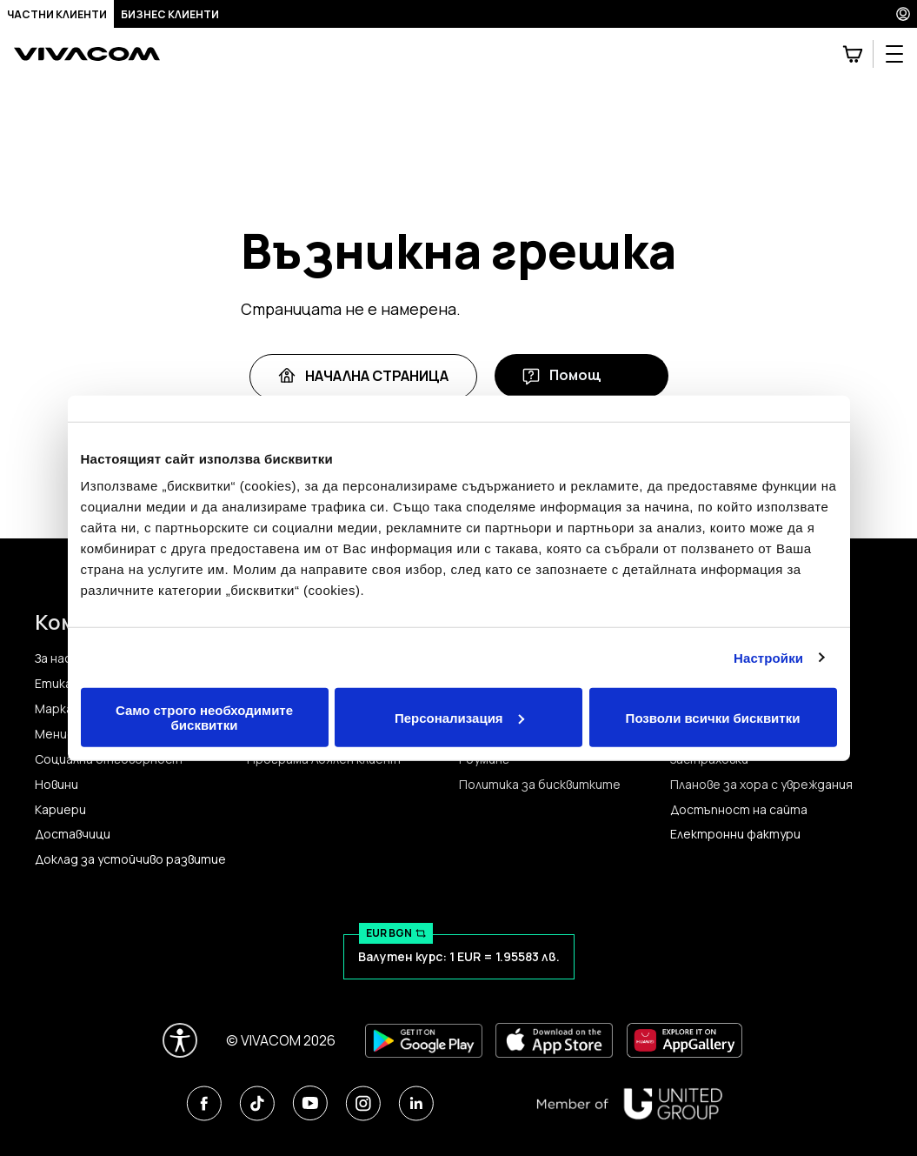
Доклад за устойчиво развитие (130, 859)
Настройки (768, 657)
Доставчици (72, 834)
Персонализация (459, 717)
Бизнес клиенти (170, 14)
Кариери (60, 810)
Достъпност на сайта (738, 810)
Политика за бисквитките (540, 784)
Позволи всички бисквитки (713, 717)
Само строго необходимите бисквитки (204, 717)
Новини (56, 784)
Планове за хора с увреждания (761, 784)
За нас (53, 658)
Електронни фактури (735, 834)
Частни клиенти (57, 14)
